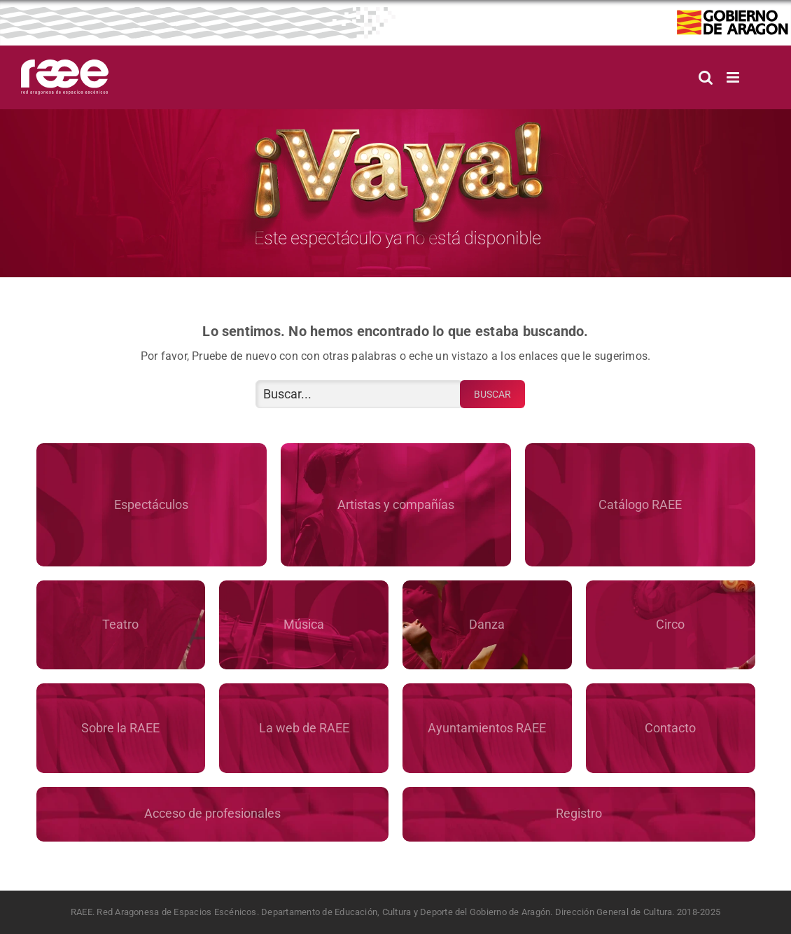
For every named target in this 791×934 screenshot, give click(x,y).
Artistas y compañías (395, 504)
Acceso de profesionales (212, 813)
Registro (579, 813)
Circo (670, 624)
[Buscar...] (359, 394)
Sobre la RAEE (120, 727)
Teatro (120, 624)
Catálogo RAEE (640, 504)
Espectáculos (151, 504)
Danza (487, 624)
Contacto (670, 727)
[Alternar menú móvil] (734, 77)
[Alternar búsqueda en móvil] (706, 77)
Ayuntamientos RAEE (487, 727)
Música (304, 624)
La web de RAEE (304, 727)
